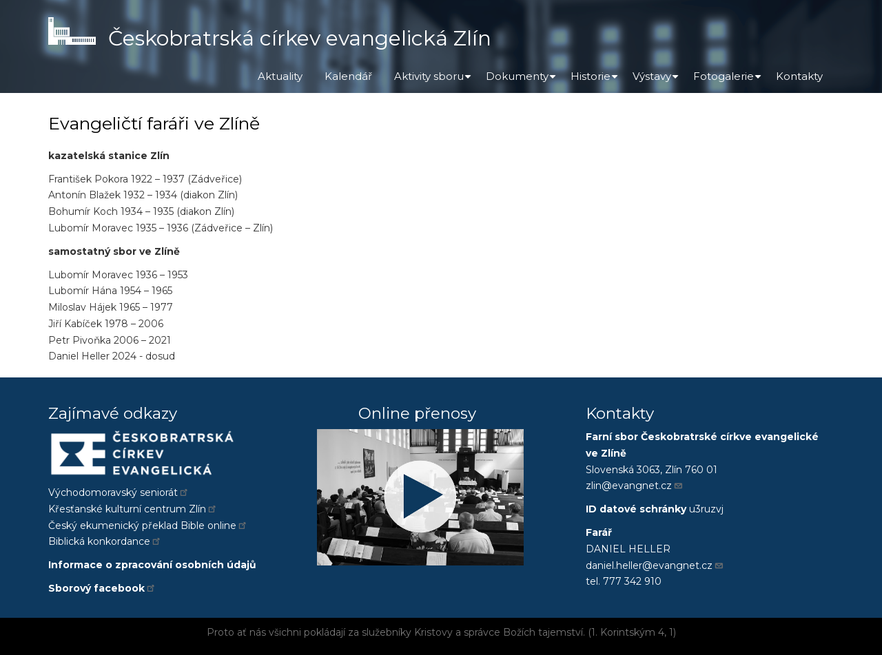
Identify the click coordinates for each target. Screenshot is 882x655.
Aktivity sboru (434, 81)
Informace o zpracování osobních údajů (152, 565)
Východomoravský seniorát (118, 492)
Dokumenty (523, 81)
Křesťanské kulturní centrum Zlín (133, 509)
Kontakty (799, 76)
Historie (596, 81)
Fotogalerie (729, 81)
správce (482, 632)
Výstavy (657, 81)
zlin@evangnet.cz (635, 485)
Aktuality (280, 76)
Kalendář (348, 76)
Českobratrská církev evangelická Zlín (299, 38)
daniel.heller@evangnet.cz (655, 565)
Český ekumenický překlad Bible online (148, 525)
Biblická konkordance (105, 541)
